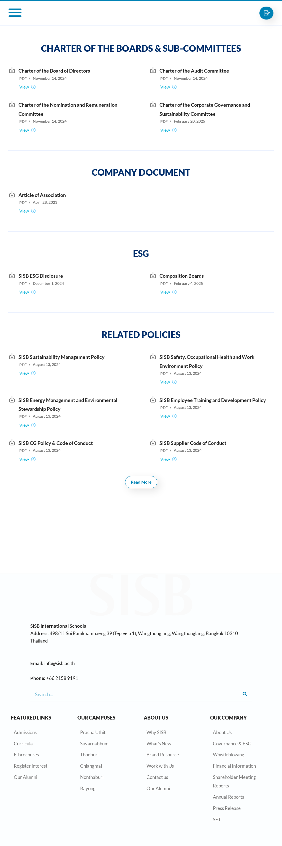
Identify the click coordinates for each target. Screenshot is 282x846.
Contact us (157, 777)
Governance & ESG (232, 743)
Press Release (227, 808)
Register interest (30, 766)
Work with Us (160, 766)
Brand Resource (163, 754)
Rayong (88, 788)
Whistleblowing (228, 754)
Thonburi (89, 754)
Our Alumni (25, 777)
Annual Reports (228, 797)
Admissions (25, 732)
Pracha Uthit (92, 732)
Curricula (23, 743)
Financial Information (234, 766)
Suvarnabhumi (95, 743)
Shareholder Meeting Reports (234, 781)
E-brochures (26, 754)
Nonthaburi (92, 777)
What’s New (159, 743)
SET (217, 819)
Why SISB (156, 732)
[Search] (245, 694)
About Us (222, 732)
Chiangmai (91, 766)
